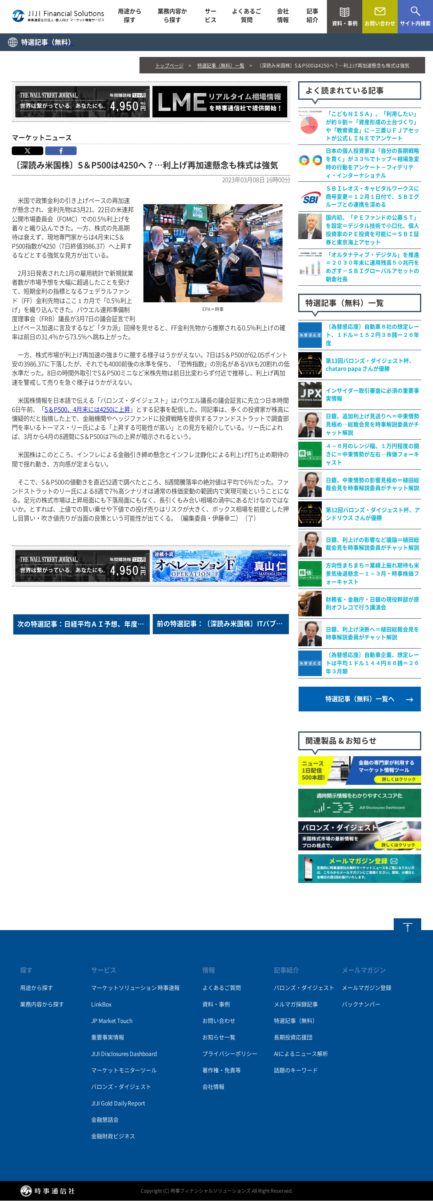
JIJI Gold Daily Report (118, 1103)
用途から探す (129, 16)
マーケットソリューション (123, 988)
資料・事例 (216, 1004)
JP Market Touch (111, 1021)
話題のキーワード (296, 1070)
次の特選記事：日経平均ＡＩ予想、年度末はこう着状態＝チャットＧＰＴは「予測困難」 (83, 624)
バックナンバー (361, 1004)
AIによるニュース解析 (301, 1054)
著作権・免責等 (221, 1070)
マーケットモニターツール (123, 1070)
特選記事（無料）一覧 (220, 65)
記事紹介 (312, 16)
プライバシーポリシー (229, 1054)
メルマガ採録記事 (296, 1004)
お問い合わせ (218, 1021)
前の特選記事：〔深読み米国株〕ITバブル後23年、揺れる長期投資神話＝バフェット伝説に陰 (223, 624)
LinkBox (101, 1004)
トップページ (169, 65)
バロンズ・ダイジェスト (121, 1087)
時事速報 (168, 988)
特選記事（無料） (296, 1021)
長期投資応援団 (293, 1037)
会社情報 (283, 16)
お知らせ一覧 (218, 1037)
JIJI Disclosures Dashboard (124, 1054)
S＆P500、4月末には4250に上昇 (87, 409)
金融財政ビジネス (113, 1136)
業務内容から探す (172, 16)
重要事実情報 (107, 1037)
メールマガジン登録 (366, 988)
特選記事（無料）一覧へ (359, 699)
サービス (210, 16)
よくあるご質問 (246, 16)
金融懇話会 (104, 1120)
